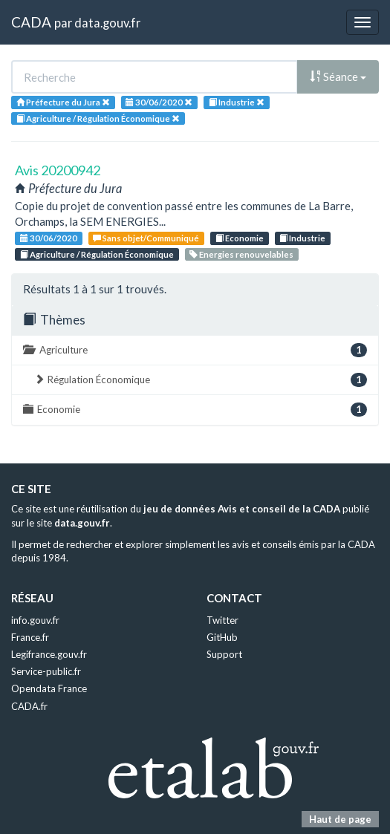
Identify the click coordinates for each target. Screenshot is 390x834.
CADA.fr (29, 706)
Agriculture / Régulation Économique (97, 254)
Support (224, 654)
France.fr (30, 637)
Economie (239, 238)
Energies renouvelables (241, 254)
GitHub (222, 637)
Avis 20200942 (57, 170)
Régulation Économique (200, 380)
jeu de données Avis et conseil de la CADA (241, 509)
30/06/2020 (48, 238)
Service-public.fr (46, 671)
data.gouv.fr (107, 23)
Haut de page (340, 819)
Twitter (222, 620)
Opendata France (49, 688)
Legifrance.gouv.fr (49, 654)
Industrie (302, 238)
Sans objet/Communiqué (146, 238)
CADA (31, 21)
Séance (338, 76)
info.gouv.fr (35, 620)
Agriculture (195, 350)
